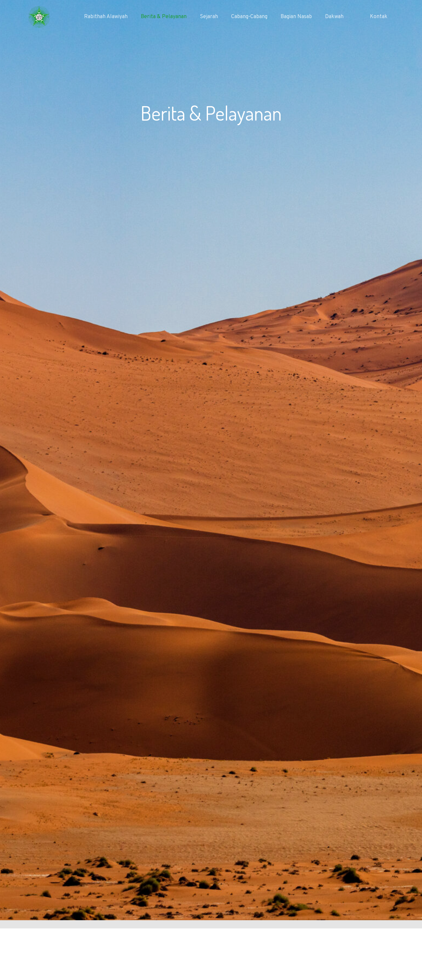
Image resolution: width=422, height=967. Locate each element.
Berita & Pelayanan (164, 17)
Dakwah (334, 17)
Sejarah (209, 17)
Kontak (378, 17)
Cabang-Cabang (249, 17)
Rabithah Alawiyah (106, 17)
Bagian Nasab (296, 17)
